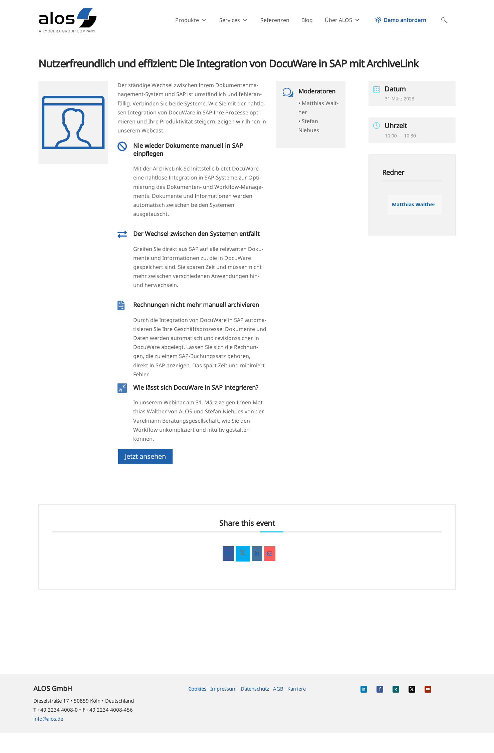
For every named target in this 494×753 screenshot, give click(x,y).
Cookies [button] (197, 688)
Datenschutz (255, 688)
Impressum (223, 688)
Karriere (296, 688)
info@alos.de (48, 718)
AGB (278, 688)
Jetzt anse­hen (145, 456)
